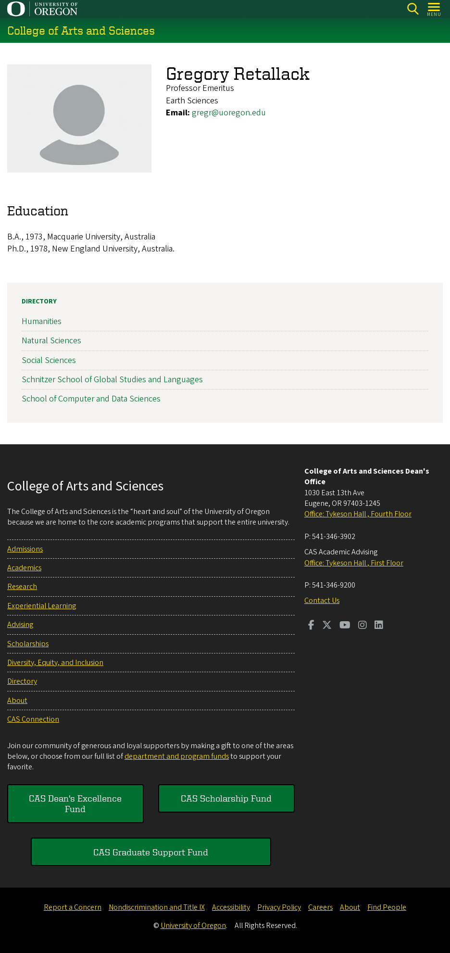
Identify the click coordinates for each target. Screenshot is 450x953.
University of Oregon (193, 925)
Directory (39, 301)
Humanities (42, 321)
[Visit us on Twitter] (327, 626)
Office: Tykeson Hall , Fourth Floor (358, 514)
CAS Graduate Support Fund (150, 852)
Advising (20, 624)
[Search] (413, 9)
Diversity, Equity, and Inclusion (55, 662)
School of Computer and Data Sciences (91, 399)
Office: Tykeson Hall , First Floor (353, 563)
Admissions (25, 549)
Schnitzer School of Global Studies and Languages (112, 379)
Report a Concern (72, 907)
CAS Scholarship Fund (226, 798)
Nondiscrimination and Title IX (157, 907)
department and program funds (177, 756)
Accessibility (231, 907)
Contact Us (321, 600)
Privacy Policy (279, 907)
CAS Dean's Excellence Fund (75, 803)
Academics (24, 568)
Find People (386, 907)
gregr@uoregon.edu (229, 113)
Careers (320, 907)
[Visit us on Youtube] (345, 626)
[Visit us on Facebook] (311, 626)
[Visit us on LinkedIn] (379, 626)
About (17, 700)
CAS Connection (33, 719)
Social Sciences (49, 360)
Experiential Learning (41, 606)
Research (22, 586)
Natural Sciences (51, 341)
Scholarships (28, 644)
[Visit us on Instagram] (362, 626)
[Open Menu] (434, 8)
